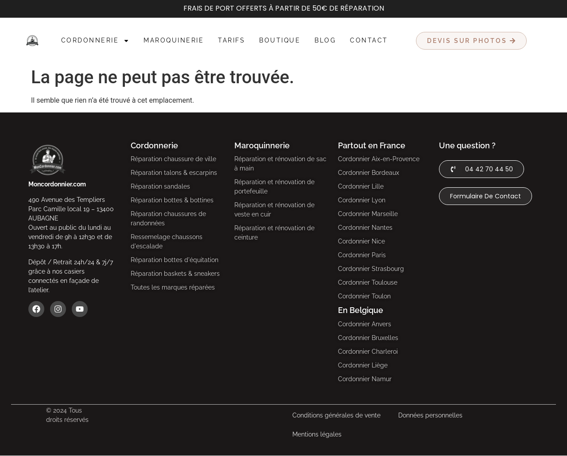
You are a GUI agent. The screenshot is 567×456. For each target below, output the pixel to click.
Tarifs (231, 40)
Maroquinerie (174, 40)
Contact (369, 40)
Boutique (279, 40)
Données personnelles (430, 415)
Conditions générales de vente (336, 415)
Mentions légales (317, 434)
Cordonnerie (95, 40)
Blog (325, 40)
